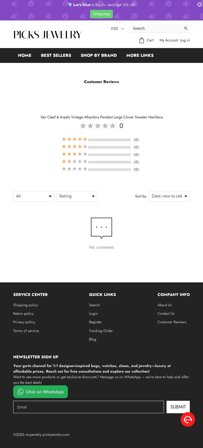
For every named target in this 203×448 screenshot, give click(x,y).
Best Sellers (56, 55)
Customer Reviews (172, 322)
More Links (140, 55)
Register (95, 322)
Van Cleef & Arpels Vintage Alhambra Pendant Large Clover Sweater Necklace (101, 117)
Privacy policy (24, 322)
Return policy (23, 313)
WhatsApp (101, 14)
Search (94, 305)
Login (93, 313)
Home (24, 55)
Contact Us (166, 313)
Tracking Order (101, 330)
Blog (92, 339)
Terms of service (26, 330)
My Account (169, 40)
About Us (165, 305)
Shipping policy (25, 305)
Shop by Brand (99, 55)
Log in (185, 40)
